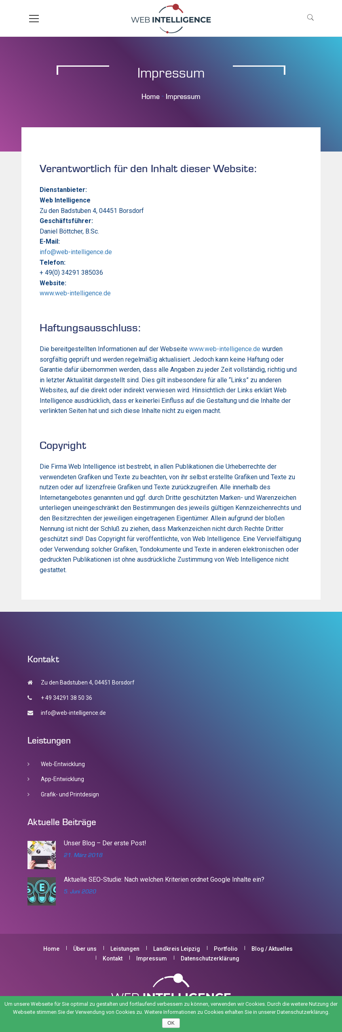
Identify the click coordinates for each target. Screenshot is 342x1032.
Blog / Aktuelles (272, 949)
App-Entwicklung (62, 779)
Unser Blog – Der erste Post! (105, 843)
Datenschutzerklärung (210, 958)
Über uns (85, 949)
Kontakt (112, 958)
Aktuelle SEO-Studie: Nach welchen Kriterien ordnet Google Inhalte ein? (164, 879)
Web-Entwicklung (63, 764)
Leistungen (124, 949)
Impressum (151, 958)
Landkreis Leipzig (176, 949)
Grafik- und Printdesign (70, 794)
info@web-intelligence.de (76, 252)
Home (150, 96)
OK (170, 1023)
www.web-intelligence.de (75, 293)
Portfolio (226, 949)
